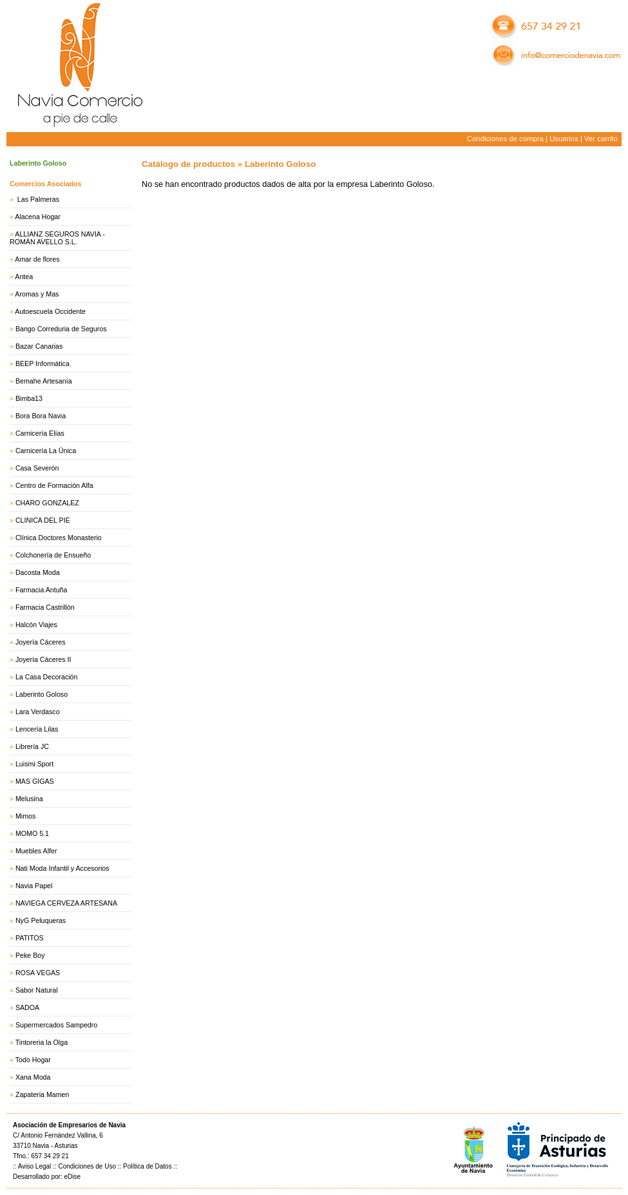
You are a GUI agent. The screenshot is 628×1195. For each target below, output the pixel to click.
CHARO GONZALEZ (47, 503)
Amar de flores (37, 259)
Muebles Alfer (36, 851)
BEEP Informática (42, 363)
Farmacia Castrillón (45, 607)
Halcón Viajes (36, 624)
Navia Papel (33, 885)
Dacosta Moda (37, 572)
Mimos (25, 816)
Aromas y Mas (37, 294)
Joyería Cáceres (40, 642)
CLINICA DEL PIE (42, 520)
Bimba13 (29, 398)
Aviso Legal (35, 1166)
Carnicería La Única (45, 450)
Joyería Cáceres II (43, 659)
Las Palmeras (37, 199)
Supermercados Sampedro (56, 1025)
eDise (72, 1176)
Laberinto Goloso (41, 694)
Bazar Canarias (38, 346)
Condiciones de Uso (87, 1166)
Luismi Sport (34, 764)
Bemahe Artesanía (43, 381)
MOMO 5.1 (32, 833)
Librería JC (32, 746)
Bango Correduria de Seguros (61, 329)
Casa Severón (37, 468)
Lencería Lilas (36, 729)
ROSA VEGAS (37, 972)
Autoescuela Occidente (50, 311)
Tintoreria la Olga (41, 1042)
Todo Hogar (33, 1060)
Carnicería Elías (39, 433)
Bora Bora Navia (40, 416)
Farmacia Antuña (41, 590)
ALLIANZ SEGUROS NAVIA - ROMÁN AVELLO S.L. (57, 238)
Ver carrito (601, 138)
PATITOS (29, 938)
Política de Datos (147, 1166)
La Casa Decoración (46, 677)
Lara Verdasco (37, 711)
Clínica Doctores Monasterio (58, 537)
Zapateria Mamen (42, 1094)
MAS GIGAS (34, 781)
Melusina (29, 798)
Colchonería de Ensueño (53, 555)
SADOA (27, 1007)
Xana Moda (33, 1077)
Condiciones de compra (505, 138)
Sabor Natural (36, 990)
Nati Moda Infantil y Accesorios (62, 868)
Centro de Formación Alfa (54, 485)
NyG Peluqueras (40, 920)
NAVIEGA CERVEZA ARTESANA (66, 903)
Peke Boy (30, 955)
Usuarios (563, 138)
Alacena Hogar (38, 216)
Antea (24, 276)
